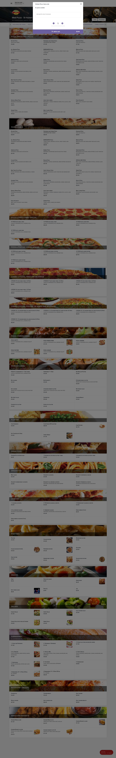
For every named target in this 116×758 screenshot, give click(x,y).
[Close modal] (81, 4)
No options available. (40, 7)
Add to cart (66, 32)
